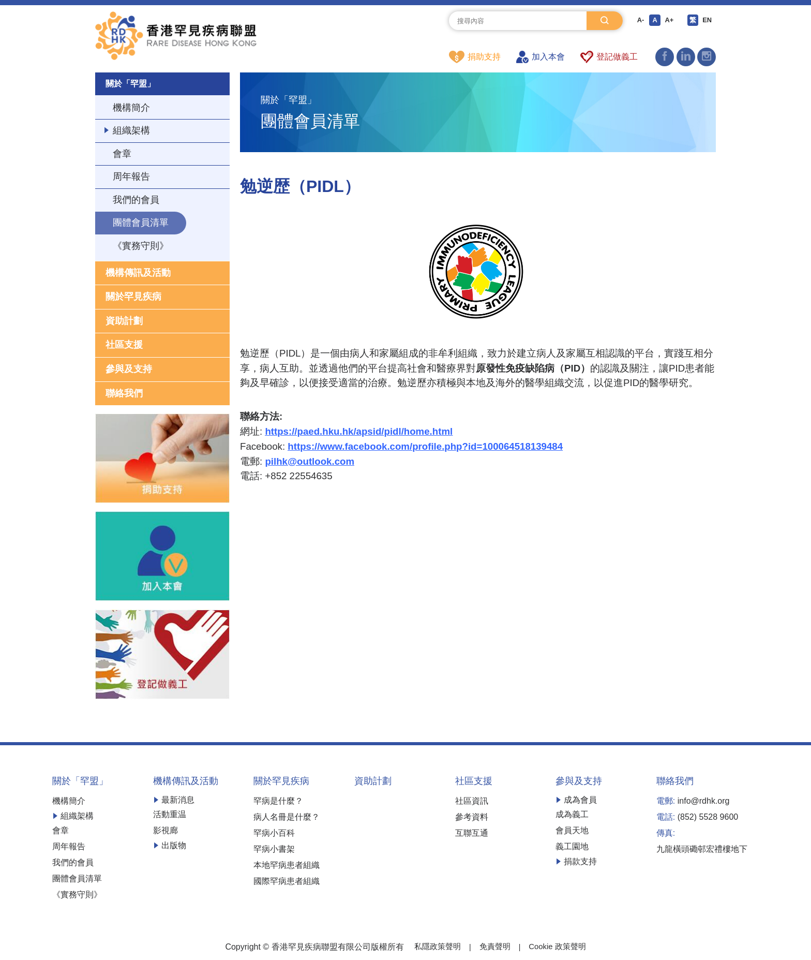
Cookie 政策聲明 (559, 948)
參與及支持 (129, 370)
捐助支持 (475, 57)
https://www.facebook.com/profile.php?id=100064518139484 (425, 446)
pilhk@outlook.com (309, 461)
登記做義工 (609, 57)
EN (709, 21)
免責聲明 (494, 948)
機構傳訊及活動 (138, 274)
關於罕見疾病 (133, 298)
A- (638, 21)
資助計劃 (124, 322)
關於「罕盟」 (133, 84)
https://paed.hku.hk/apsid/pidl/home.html (359, 431)
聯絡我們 (124, 395)
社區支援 (124, 347)
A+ (669, 21)
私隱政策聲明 (434, 948)
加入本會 (540, 57)
